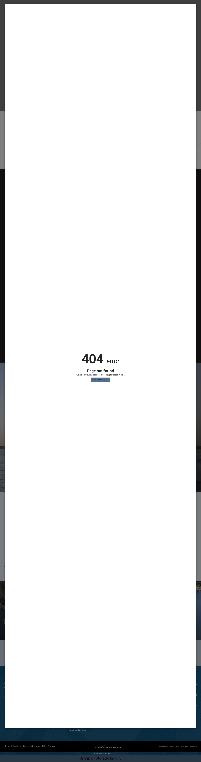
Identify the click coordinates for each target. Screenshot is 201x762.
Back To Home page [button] (100, 380)
